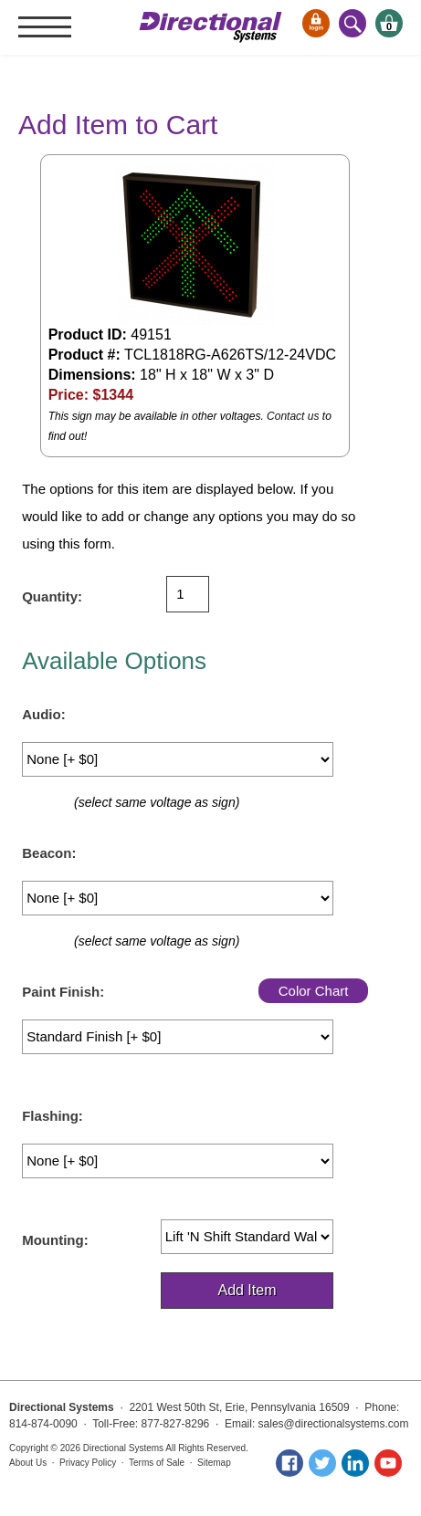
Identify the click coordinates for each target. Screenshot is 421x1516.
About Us (28, 1463)
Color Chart (314, 990)
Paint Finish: (63, 991)
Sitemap (214, 1463)
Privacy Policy (87, 1463)
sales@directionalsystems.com (333, 1423)
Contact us (293, 416)
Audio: (43, 714)
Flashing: (52, 1116)
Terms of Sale (156, 1463)
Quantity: (52, 596)
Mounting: (55, 1240)
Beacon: (49, 853)
